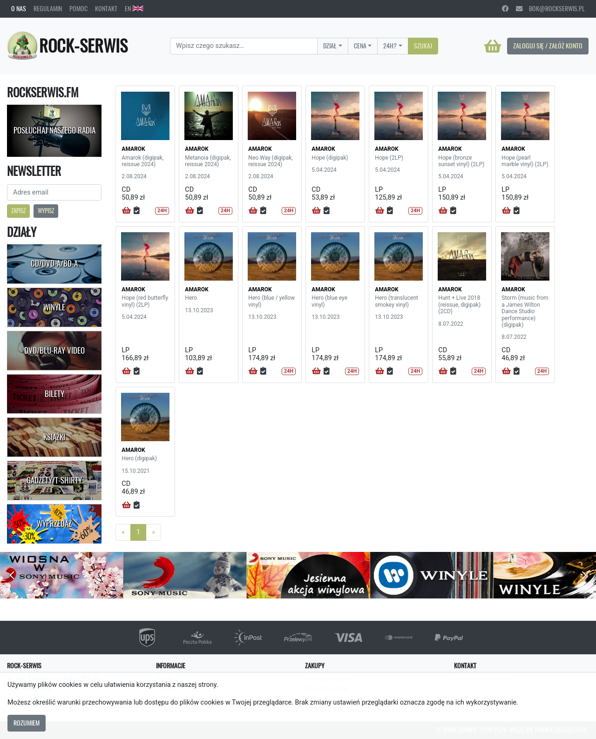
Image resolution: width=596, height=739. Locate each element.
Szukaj (423, 45)
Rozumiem (27, 722)
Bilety (54, 393)
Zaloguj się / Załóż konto (547, 45)
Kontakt (106, 8)
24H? (390, 45)
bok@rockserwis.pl (550, 8)
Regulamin (48, 8)
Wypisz (46, 211)
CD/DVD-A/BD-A (54, 263)
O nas (18, 8)
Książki (54, 437)
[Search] (244, 46)
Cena (360, 45)
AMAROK (133, 149)
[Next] (153, 532)
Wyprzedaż (54, 523)
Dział (330, 45)
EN (134, 8)
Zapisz (18, 211)
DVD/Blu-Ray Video (54, 350)
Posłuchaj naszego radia (54, 130)
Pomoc (78, 8)
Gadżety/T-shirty (54, 480)
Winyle (54, 307)
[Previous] (123, 532)
